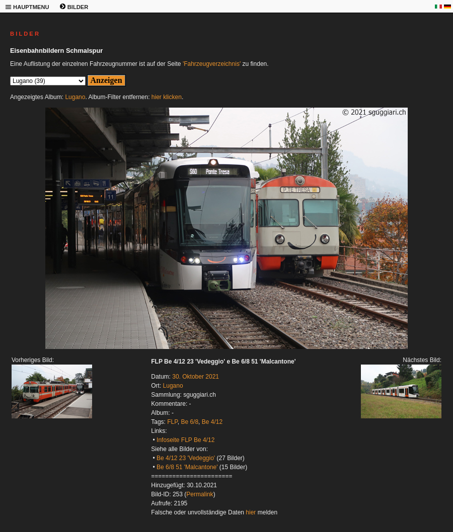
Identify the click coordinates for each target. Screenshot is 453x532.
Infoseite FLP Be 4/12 (185, 440)
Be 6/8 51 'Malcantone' (187, 467)
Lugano (75, 97)
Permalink (199, 494)
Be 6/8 (189, 421)
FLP (172, 421)
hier (251, 512)
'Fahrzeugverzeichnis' (212, 63)
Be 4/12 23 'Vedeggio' (186, 458)
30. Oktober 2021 (195, 376)
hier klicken (167, 97)
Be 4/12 (212, 421)
